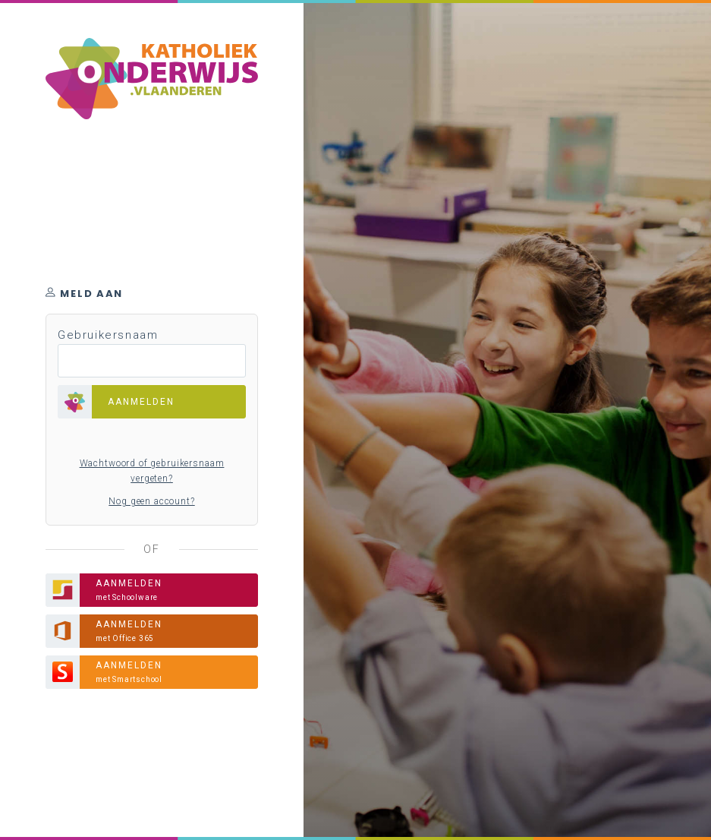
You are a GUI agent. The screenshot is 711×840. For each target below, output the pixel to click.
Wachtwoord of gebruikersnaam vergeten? (152, 471)
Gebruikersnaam (108, 335)
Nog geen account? (151, 501)
